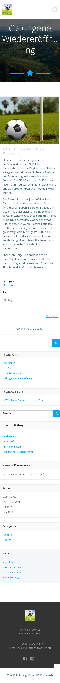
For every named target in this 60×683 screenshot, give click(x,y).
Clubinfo (8, 285)
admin (7, 148)
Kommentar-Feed (12, 572)
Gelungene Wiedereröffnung (17, 378)
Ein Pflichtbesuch (12, 373)
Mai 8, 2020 (24, 148)
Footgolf (7, 539)
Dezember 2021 (11, 502)
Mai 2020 (8, 512)
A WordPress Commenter (16, 400)
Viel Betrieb (9, 362)
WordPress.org (11, 577)
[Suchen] (56, 343)
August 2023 (9, 496)
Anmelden (8, 562)
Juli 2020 (7, 507)
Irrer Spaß (8, 367)
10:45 (39, 148)
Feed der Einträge (12, 567)
